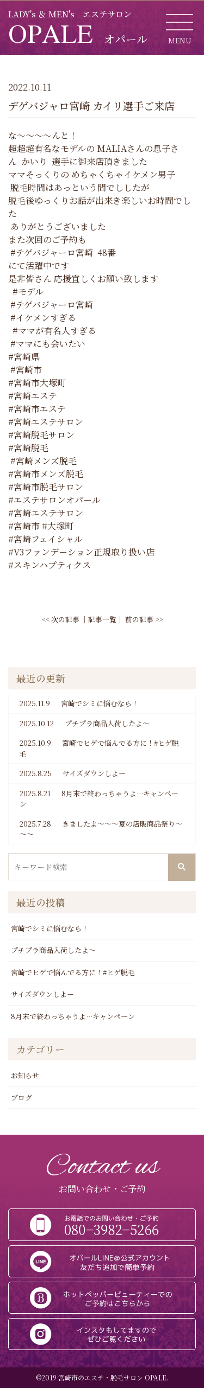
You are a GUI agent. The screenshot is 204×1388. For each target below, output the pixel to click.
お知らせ (25, 1075)
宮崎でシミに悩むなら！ (79, 703)
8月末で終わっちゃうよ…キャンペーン (99, 798)
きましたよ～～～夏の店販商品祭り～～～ (101, 829)
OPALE (77, 33)
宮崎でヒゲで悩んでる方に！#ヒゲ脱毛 (99, 748)
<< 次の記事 (60, 619)
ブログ (21, 1097)
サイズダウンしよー (73, 773)
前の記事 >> (144, 619)
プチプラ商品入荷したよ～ (85, 723)
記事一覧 (102, 619)
